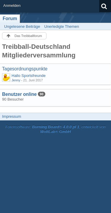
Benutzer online (19, 94)
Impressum (11, 116)
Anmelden (12, 5)
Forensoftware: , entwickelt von (55, 129)
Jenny (16, 80)
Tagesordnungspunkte (24, 68)
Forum (10, 18)
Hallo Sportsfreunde (29, 75)
